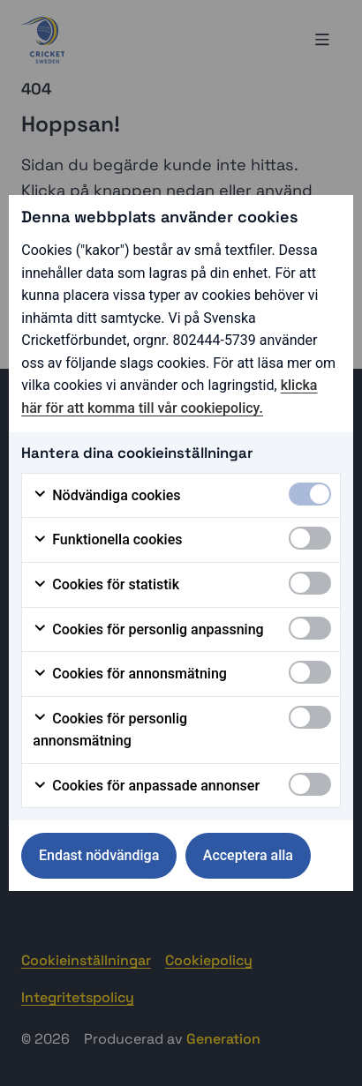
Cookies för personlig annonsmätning (110, 730)
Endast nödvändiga (99, 855)
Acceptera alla (248, 855)
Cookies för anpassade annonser (146, 786)
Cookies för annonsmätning (130, 674)
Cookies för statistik (106, 585)
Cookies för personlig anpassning (148, 630)
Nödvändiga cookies (106, 496)
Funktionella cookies (107, 540)
